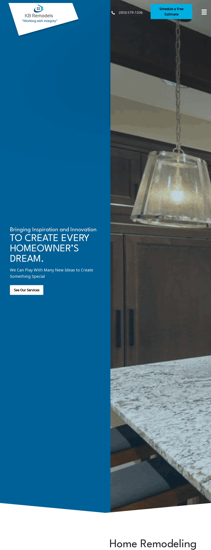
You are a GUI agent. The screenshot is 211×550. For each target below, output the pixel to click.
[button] (171, 11)
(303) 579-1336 (131, 12)
